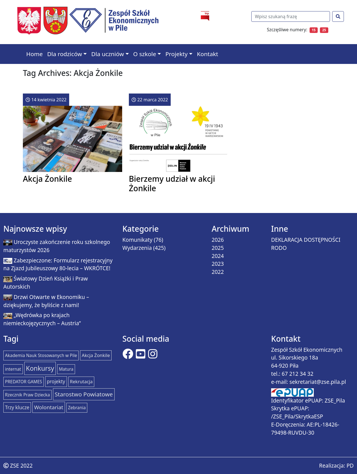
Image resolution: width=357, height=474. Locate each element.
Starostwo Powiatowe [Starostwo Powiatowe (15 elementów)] (84, 394)
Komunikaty (137, 239)
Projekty (176, 54)
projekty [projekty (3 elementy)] (56, 381)
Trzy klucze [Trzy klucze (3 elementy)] (17, 407)
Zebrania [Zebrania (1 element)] (77, 408)
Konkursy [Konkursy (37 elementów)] (40, 368)
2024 (218, 256)
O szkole (144, 54)
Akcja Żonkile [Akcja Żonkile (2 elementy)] (96, 355)
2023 (218, 263)
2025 (218, 248)
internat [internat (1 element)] (13, 369)
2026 (218, 239)
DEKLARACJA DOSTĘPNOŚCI (306, 239)
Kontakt (207, 54)
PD (350, 465)
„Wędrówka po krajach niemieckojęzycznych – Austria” (42, 319)
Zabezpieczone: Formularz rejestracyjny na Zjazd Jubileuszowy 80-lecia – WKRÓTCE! (58, 264)
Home (34, 54)
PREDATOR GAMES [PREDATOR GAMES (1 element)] (23, 382)
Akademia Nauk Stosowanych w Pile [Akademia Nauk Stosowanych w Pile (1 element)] (41, 355)
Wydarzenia (137, 248)
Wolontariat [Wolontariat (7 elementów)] (48, 407)
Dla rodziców (64, 54)
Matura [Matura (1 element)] (66, 369)
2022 (218, 272)
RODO (279, 248)
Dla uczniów (107, 54)
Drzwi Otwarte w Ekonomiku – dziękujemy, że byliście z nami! (46, 301)
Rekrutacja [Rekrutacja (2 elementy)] (81, 381)
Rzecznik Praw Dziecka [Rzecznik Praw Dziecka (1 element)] (27, 395)
